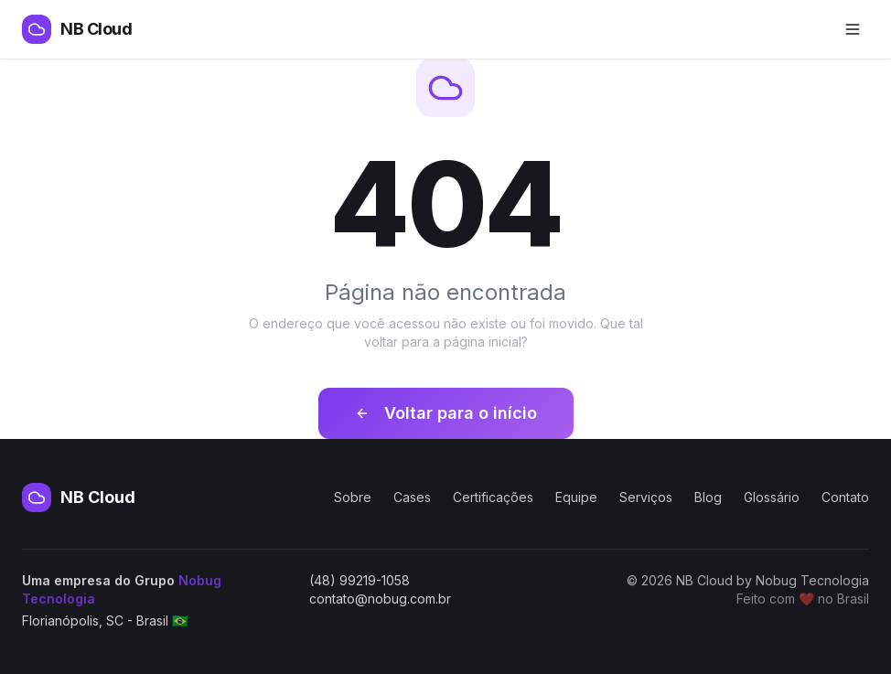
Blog (708, 497)
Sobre (352, 497)
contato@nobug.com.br (380, 598)
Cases (412, 497)
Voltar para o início (446, 413)
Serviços (645, 497)
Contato (845, 497)
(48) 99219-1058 (359, 580)
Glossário (772, 497)
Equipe (576, 497)
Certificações (493, 497)
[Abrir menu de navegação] (852, 29)
